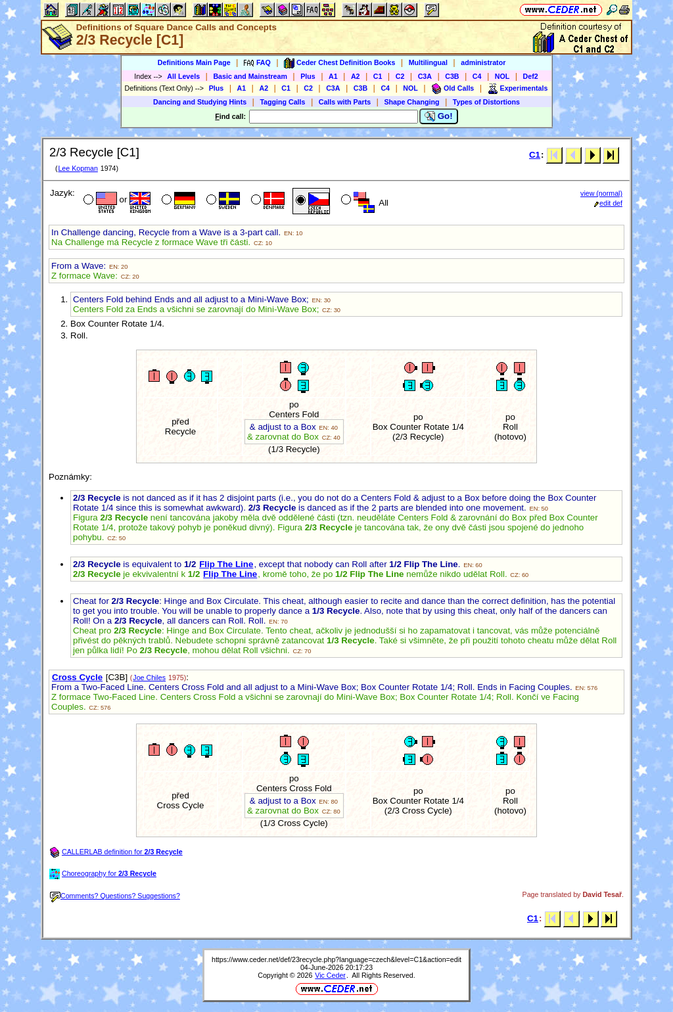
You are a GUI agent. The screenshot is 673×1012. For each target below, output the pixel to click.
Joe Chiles (149, 677)
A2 (355, 76)
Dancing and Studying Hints (199, 102)
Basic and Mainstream (250, 76)
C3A (425, 76)
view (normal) (601, 193)
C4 (477, 76)
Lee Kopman (77, 168)
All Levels (183, 76)
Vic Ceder (330, 975)
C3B (452, 76)
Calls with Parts (345, 102)
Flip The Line (226, 564)
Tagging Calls (282, 102)
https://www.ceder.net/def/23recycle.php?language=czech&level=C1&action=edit (336, 959)
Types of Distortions (486, 102)
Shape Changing (411, 102)
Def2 (530, 76)
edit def (608, 203)
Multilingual (428, 62)
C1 (378, 76)
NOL (502, 76)
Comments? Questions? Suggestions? (115, 896)
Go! (439, 116)
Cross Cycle (77, 677)
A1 (333, 76)
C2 (400, 76)
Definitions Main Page (194, 62)
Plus (307, 76)
